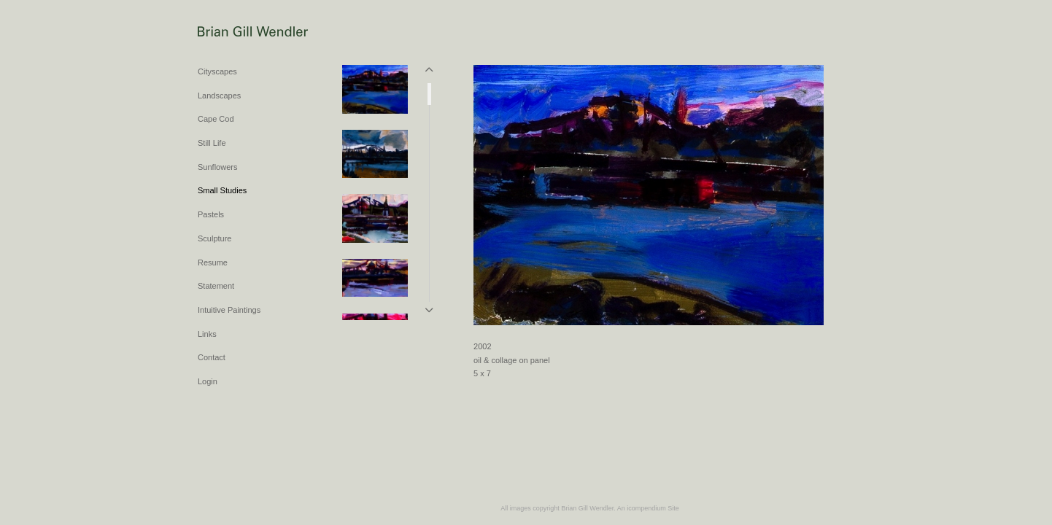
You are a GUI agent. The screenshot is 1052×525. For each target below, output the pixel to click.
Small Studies (222, 190)
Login (207, 381)
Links (207, 334)
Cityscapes (217, 71)
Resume (213, 262)
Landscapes (219, 95)
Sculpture (214, 238)
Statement (216, 285)
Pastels (211, 214)
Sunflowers (217, 167)
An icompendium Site (648, 508)
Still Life (212, 143)
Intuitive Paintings (229, 310)
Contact (211, 357)
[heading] (234, 32)
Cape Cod (216, 118)
